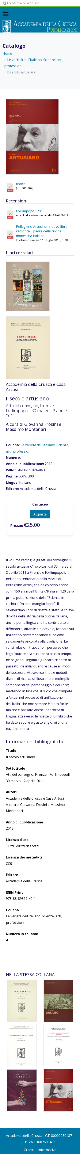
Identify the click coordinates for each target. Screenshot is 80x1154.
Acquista (40, 514)
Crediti (29, 1149)
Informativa (47, 1149)
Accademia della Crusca (21, 3)
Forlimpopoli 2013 (30, 211)
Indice (20, 184)
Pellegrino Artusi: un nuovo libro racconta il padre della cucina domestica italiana (42, 231)
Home (7, 53)
